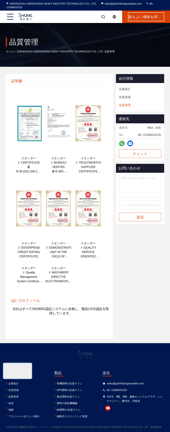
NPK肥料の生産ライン (70, 390)
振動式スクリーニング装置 (72, 416)
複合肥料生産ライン (68, 396)
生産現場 (13, 390)
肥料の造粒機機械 (67, 403)
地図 (11, 409)
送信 (11, 403)
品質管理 (13, 396)
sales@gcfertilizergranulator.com (121, 3)
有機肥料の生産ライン (69, 383)
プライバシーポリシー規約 (23, 416)
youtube (107, 408)
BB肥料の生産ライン (69, 409)
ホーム (10, 51)
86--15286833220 (117, 390)
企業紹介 (13, 383)
